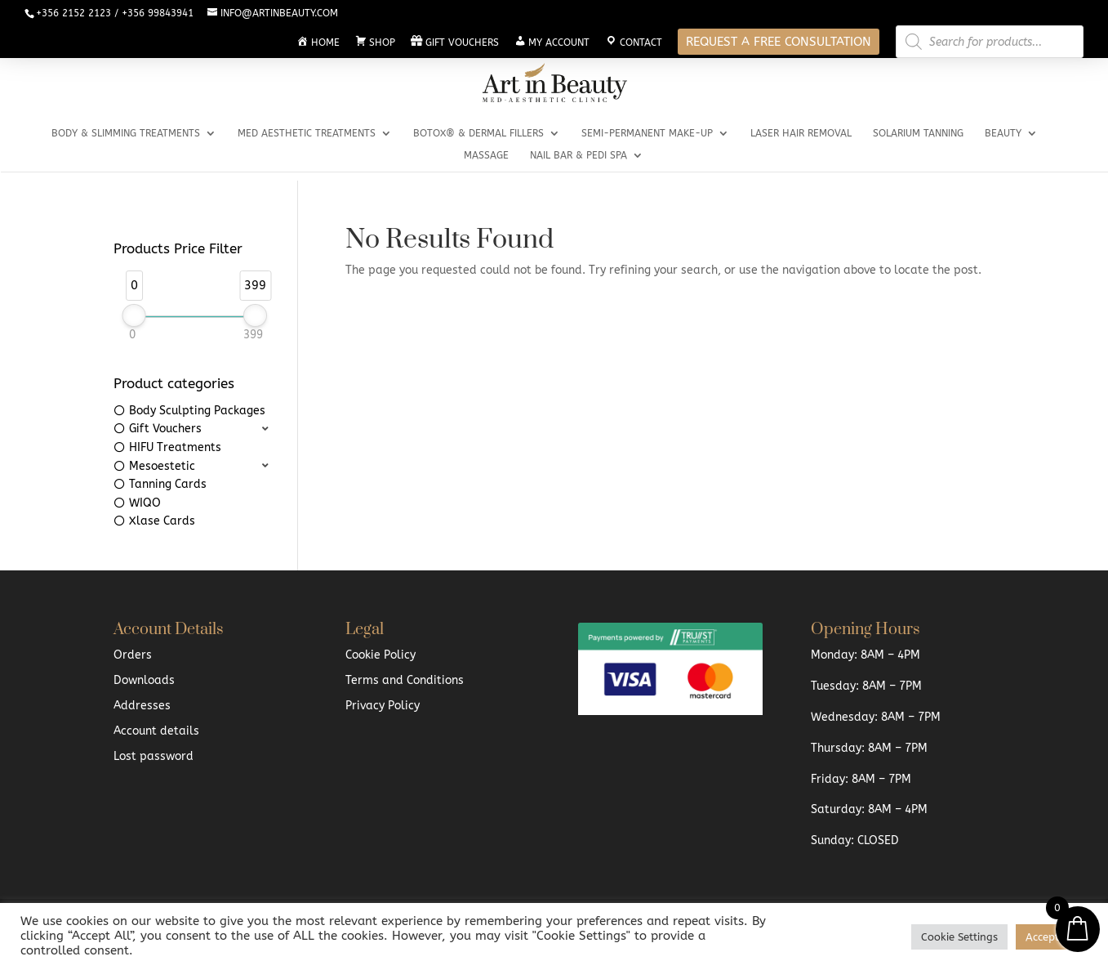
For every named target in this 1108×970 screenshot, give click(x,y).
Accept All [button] (1052, 937)
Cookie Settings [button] (959, 937)
